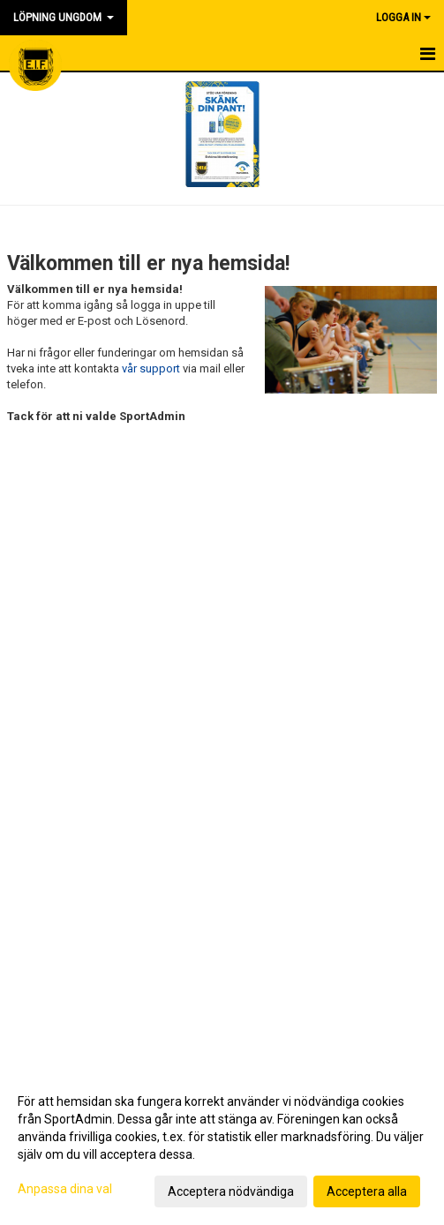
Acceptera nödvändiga (231, 1191)
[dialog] (222, 1145)
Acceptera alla (367, 1191)
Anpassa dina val (65, 1189)
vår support (151, 368)
